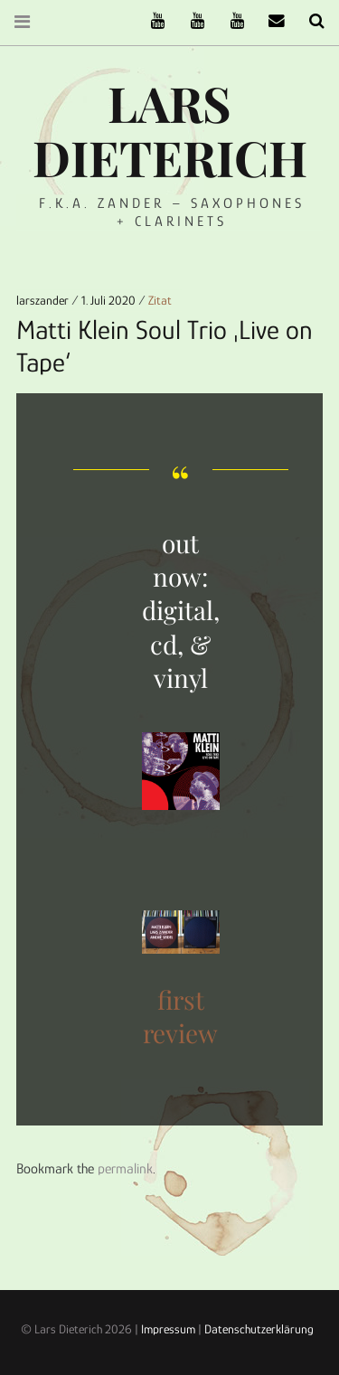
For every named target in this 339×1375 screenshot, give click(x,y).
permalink (125, 1169)
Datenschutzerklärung (259, 1329)
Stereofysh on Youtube (191, 21)
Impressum (168, 1329)
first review (180, 1016)
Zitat (160, 300)
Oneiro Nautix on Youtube (230, 21)
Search (310, 21)
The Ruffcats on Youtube (151, 21)
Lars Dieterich (170, 130)
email (270, 21)
